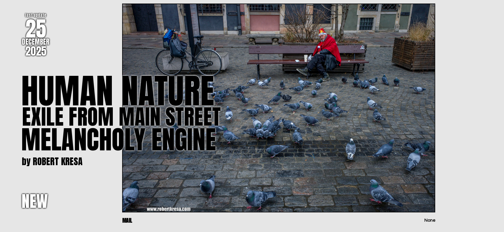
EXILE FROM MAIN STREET (121, 117)
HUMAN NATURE (117, 91)
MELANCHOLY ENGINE (118, 139)
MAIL (127, 220)
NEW (35, 201)
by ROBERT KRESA (52, 161)
